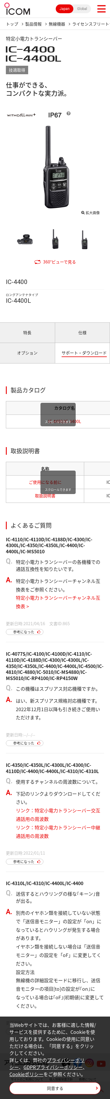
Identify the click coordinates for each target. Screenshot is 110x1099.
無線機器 (57, 24)
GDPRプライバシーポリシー (53, 1067)
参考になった (23, 632)
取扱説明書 (45, 495)
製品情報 (33, 24)
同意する (55, 1088)
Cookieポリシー (26, 1074)
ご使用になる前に (45, 482)
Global (82, 9)
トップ (12, 24)
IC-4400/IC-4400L (64, 421)
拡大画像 (93, 212)
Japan (65, 9)
